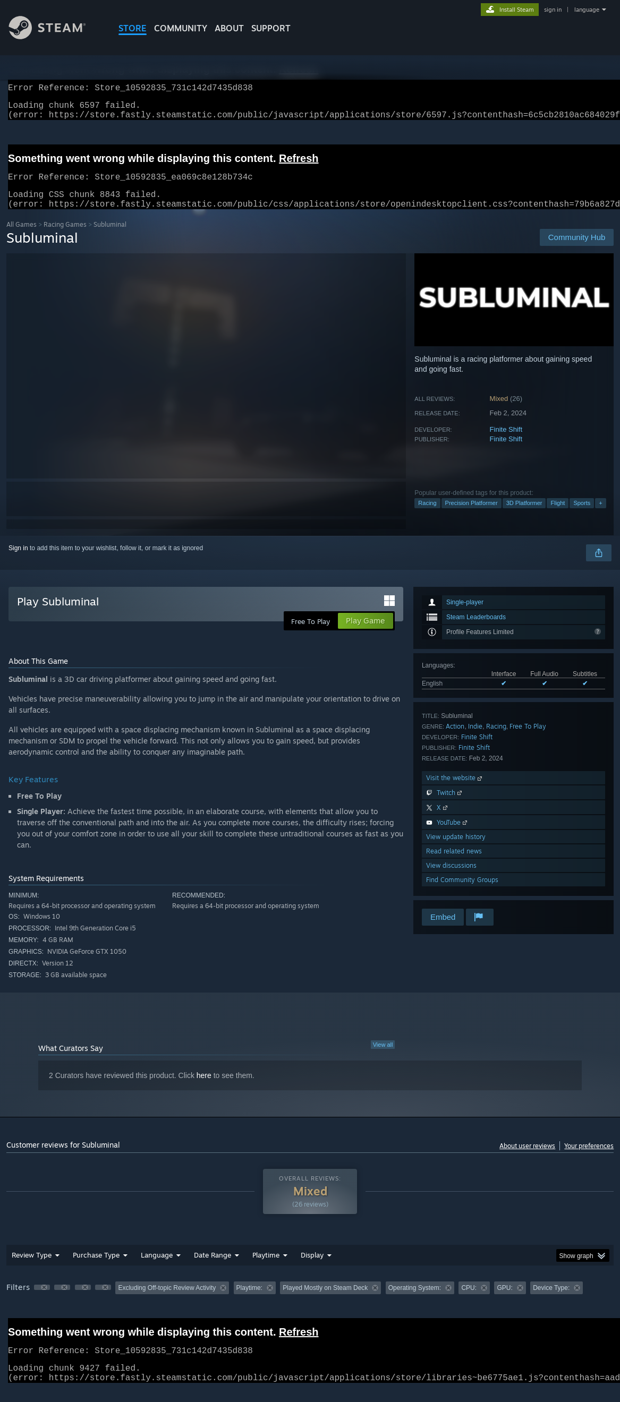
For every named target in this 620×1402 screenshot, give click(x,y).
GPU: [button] (504, 1300)
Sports (581, 515)
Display (312, 1267)
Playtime (265, 1267)
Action (455, 739)
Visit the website (455, 790)
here (204, 1088)
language (586, 9)
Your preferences (589, 1158)
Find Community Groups (462, 892)
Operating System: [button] (414, 1300)
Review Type (32, 1267)
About (229, 28)
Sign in (18, 561)
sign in (553, 9)
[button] (42, 1300)
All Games (21, 237)
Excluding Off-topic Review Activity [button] (167, 1300)
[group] (310, 1301)
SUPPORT (271, 28)
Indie (475, 739)
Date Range (212, 1267)
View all (383, 1057)
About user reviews (527, 1158)
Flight (557, 515)
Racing (427, 515)
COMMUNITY (180, 28)
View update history (456, 849)
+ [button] (600, 515)
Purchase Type (96, 1267)
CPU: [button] (469, 1300)
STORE (132, 28)
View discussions (451, 878)
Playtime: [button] (249, 1300)
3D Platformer (524, 515)
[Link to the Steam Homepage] (55, 36)
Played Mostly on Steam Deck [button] (325, 1300)
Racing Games (65, 237)
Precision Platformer (471, 515)
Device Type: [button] (551, 1300)
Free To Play (527, 739)
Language (157, 1267)
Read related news (454, 864)
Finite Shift (506, 442)
